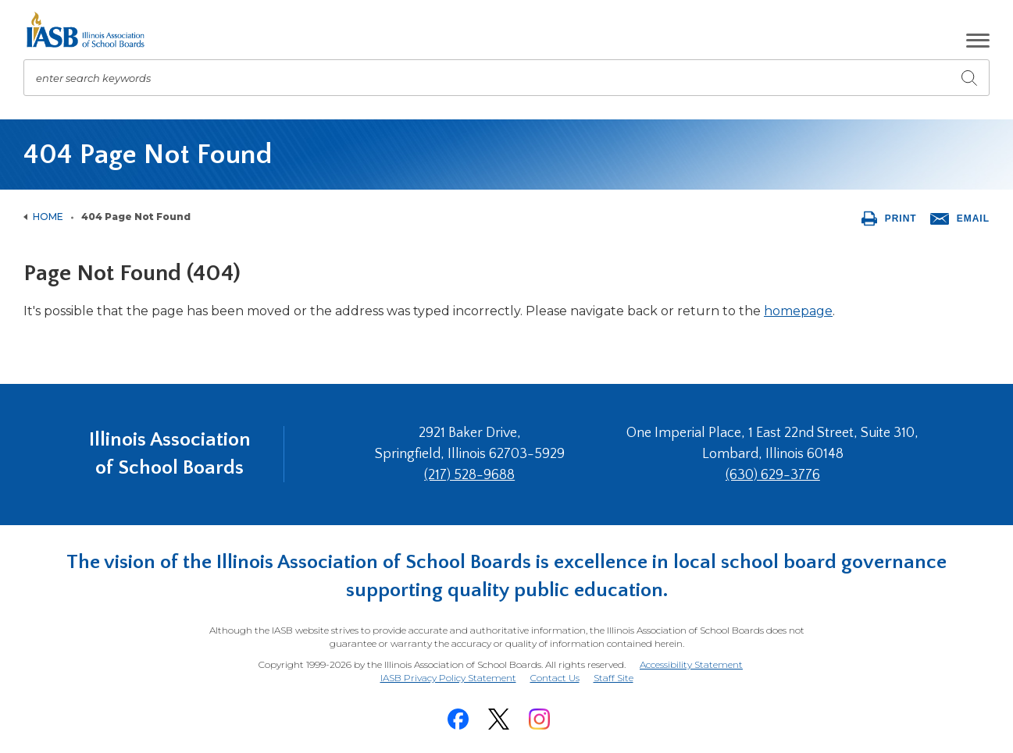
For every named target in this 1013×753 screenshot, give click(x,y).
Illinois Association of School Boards (170, 453)
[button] (978, 41)
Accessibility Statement (691, 664)
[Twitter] (499, 719)
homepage (798, 311)
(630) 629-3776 (773, 475)
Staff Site (613, 678)
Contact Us (555, 678)
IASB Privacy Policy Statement (448, 678)
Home (48, 216)
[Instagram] (539, 719)
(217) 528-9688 (469, 475)
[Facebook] (458, 719)
